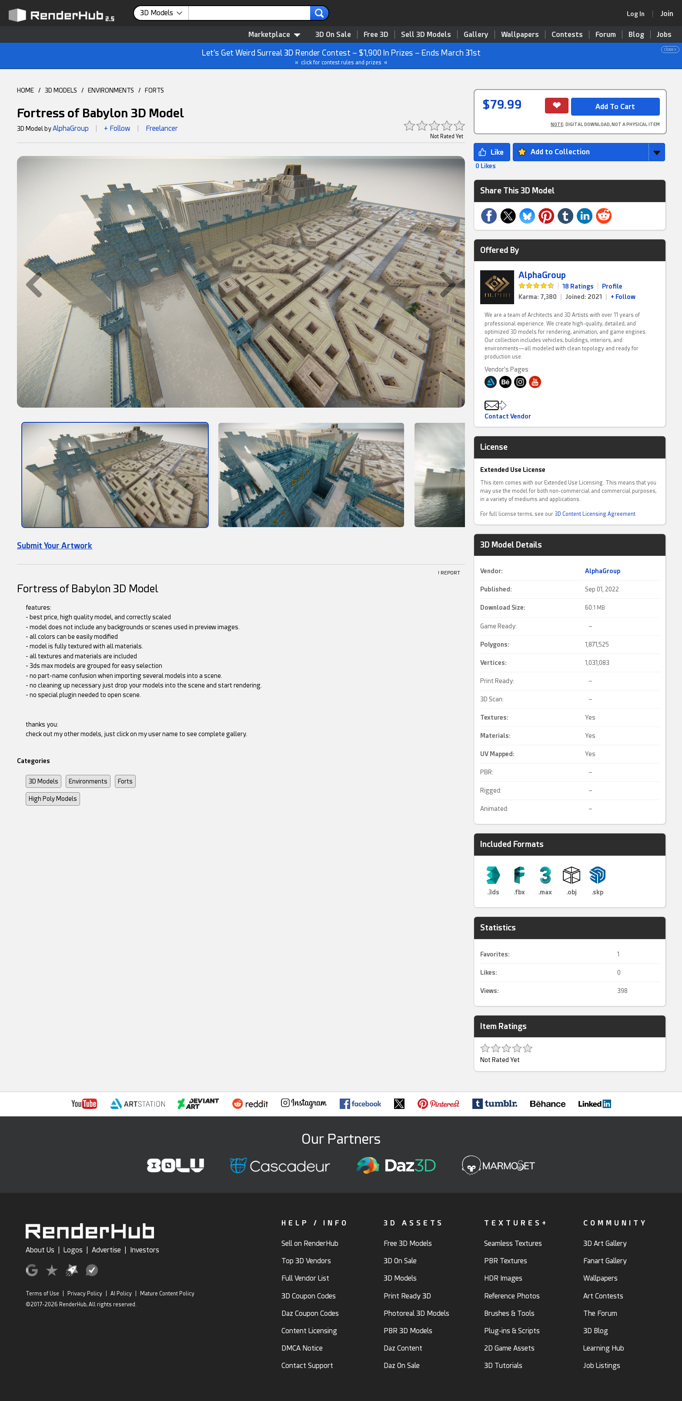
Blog (636, 34)
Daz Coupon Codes (310, 1313)
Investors (144, 1250)
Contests (567, 34)
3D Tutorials (503, 1365)
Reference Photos (512, 1296)
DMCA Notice (302, 1348)
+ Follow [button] (117, 128)
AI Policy (121, 1294)
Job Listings (601, 1365)
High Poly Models (53, 798)
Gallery (476, 34)
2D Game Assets (509, 1348)
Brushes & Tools (509, 1313)
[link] (638, 13)
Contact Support (307, 1365)
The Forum (600, 1313)
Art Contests (603, 1296)
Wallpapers (520, 34)
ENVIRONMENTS (111, 90)
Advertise (106, 1250)
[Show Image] (115, 475)
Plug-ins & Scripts (512, 1331)
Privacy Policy (84, 1294)
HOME (25, 90)
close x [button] (670, 49)
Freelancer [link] (162, 128)
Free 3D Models (408, 1243)
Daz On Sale (402, 1365)
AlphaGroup (71, 128)
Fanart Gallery (605, 1261)
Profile (612, 286)
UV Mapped (496, 753)
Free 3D (376, 34)
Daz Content (403, 1348)
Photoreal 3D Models (416, 1313)
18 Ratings (578, 286)
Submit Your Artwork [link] (54, 545)
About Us (40, 1250)
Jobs (664, 34)
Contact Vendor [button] (508, 416)
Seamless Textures (513, 1243)
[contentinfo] (164, 13)
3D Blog (595, 1331)
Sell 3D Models (426, 34)
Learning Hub (603, 1348)
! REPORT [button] (449, 573)
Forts (125, 781)
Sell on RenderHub (309, 1243)
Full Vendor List (305, 1278)
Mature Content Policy (167, 1294)
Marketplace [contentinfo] (274, 34)
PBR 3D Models (408, 1331)
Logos (73, 1250)
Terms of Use (42, 1294)
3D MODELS (61, 90)
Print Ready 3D (407, 1296)
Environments (88, 781)
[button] (29, 284)
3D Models (43, 781)
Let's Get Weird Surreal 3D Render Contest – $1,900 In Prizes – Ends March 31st (341, 56)
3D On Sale (333, 34)
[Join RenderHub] (667, 14)
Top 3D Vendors (306, 1261)
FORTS (154, 90)
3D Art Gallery (605, 1243)
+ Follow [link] (623, 296)
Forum (605, 34)
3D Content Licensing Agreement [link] (595, 514)
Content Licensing (309, 1331)
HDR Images (503, 1278)
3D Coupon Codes (308, 1296)
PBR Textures (505, 1261)
